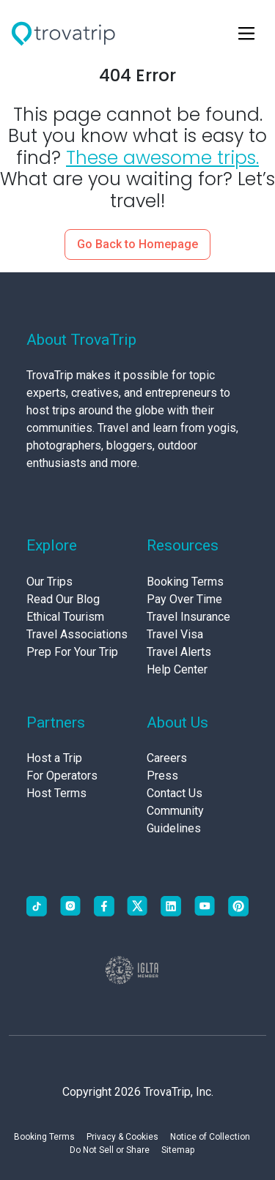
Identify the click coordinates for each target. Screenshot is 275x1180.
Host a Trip (54, 758)
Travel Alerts (179, 652)
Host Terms (56, 793)
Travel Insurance (188, 617)
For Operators (62, 776)
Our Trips (49, 582)
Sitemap (177, 1150)
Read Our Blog (63, 599)
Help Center (177, 669)
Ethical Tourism (65, 617)
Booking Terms (185, 582)
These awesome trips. (162, 158)
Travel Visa (175, 634)
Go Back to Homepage (137, 244)
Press (162, 776)
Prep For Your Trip (72, 652)
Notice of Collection (210, 1137)
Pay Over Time (184, 599)
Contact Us (174, 793)
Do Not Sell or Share (110, 1150)
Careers (167, 758)
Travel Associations (77, 634)
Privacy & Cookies (122, 1137)
